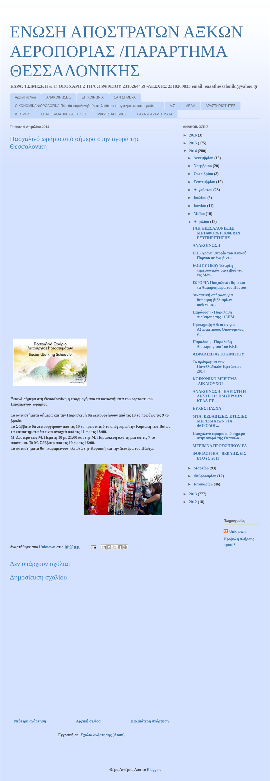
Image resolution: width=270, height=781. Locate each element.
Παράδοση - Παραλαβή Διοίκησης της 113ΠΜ (213, 314)
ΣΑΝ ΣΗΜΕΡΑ (125, 97)
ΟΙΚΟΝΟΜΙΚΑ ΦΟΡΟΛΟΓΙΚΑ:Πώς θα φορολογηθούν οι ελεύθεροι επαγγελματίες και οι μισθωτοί (87, 106)
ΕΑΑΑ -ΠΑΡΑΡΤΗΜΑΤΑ (154, 114)
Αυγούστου (203, 190)
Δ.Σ (172, 106)
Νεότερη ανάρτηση (30, 721)
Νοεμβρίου (203, 166)
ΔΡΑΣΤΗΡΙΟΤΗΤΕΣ (220, 106)
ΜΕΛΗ (190, 106)
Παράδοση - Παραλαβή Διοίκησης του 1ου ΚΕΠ (215, 344)
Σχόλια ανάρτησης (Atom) (103, 735)
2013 (193, 494)
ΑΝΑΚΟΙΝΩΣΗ (206, 245)
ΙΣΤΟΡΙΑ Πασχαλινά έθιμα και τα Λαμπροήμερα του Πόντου (219, 285)
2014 (193, 151)
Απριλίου (202, 222)
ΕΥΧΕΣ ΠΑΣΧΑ (207, 408)
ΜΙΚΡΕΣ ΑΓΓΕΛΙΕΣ (111, 114)
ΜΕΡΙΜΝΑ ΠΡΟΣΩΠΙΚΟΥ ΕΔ (220, 446)
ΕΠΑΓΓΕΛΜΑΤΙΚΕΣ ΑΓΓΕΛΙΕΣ (64, 114)
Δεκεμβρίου (204, 158)
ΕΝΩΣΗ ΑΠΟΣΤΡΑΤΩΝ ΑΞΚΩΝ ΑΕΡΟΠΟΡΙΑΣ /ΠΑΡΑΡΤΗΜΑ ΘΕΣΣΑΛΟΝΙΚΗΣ (126, 51)
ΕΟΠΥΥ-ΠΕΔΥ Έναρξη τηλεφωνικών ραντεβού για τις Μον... (217, 270)
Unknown (237, 531)
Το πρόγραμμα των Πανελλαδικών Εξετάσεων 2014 (217, 367)
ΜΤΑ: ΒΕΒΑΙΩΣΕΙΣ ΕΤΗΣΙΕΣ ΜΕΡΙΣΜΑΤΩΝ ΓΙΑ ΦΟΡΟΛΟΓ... (220, 421)
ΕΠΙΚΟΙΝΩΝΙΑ (93, 97)
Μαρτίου (202, 468)
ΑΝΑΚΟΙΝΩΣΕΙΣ (58, 97)
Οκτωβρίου (204, 174)
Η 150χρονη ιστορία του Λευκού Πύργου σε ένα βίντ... (219, 255)
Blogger (153, 769)
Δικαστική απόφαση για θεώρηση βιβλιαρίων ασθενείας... (213, 300)
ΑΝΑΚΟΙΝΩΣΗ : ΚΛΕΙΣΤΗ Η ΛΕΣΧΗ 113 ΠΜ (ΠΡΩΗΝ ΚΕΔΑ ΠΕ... (219, 396)
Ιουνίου (200, 206)
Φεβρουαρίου (205, 476)
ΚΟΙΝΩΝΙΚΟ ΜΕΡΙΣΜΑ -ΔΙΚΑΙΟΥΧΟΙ (215, 381)
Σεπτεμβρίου (205, 182)
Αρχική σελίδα (25, 97)
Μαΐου (200, 214)
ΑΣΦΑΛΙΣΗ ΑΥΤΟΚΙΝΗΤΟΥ (218, 354)
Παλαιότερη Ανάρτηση (149, 721)
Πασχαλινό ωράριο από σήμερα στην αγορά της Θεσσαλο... (219, 435)
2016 (193, 135)
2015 (193, 143)
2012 (193, 502)
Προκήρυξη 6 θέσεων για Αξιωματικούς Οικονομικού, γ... (218, 329)
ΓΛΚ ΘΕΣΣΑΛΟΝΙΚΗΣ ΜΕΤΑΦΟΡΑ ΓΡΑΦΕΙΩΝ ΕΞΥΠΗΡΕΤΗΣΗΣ (216, 233)
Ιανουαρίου (203, 484)
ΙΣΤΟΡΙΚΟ (23, 114)
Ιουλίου (200, 198)
